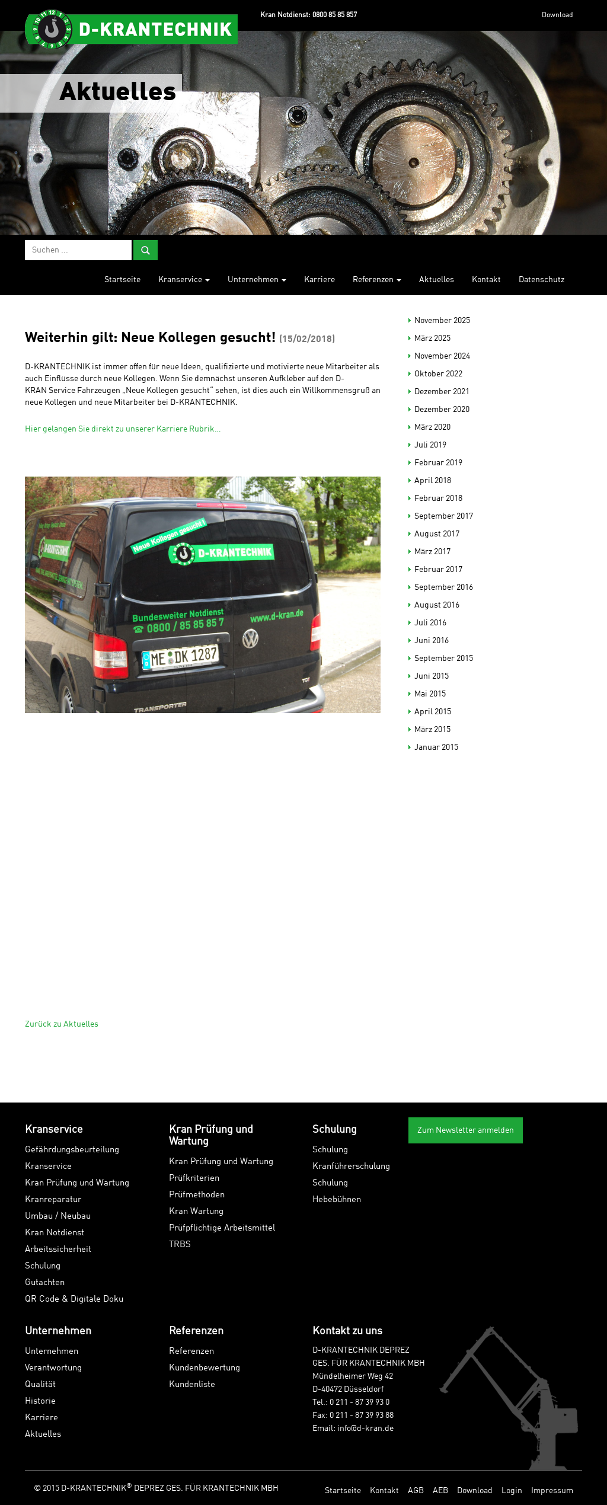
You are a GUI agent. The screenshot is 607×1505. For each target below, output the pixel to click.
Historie (40, 1401)
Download (557, 15)
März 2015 (432, 730)
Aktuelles (436, 280)
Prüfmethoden (197, 1195)
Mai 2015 (430, 694)
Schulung (42, 1266)
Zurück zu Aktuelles (61, 1024)
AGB (416, 1491)
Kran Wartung (196, 1211)
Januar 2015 (436, 747)
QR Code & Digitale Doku (74, 1299)
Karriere (319, 280)
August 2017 (436, 534)
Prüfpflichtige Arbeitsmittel (222, 1228)
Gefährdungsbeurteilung (72, 1150)
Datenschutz (541, 280)
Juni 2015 (431, 676)
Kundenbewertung (204, 1368)
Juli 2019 (430, 445)
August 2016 (436, 605)
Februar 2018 (438, 498)
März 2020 (432, 427)
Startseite (122, 280)
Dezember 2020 (441, 409)
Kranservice (184, 280)
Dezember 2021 (441, 392)
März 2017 (432, 552)
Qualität (40, 1385)
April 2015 (432, 712)
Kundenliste (192, 1385)
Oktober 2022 (438, 374)
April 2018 (432, 481)
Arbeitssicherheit (58, 1249)
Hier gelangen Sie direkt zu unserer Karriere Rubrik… (123, 429)
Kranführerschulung (351, 1166)
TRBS (180, 1245)
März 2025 (432, 338)
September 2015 (443, 658)
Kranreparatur (53, 1200)
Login (511, 1491)
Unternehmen (257, 280)
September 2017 (443, 516)
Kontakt (486, 280)
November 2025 (442, 321)
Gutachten (45, 1283)
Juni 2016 (431, 641)
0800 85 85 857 (334, 15)
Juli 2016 (430, 623)
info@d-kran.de (365, 1428)
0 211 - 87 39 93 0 (359, 1402)
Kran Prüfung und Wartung (77, 1183)
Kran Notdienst (54, 1233)
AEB (440, 1491)
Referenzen (377, 280)
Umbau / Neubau (58, 1216)
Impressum (552, 1491)
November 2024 (442, 356)
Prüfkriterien (194, 1178)
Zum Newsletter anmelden (465, 1130)
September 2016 (443, 587)
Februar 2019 (438, 463)
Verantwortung (53, 1368)
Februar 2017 (438, 569)
